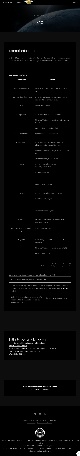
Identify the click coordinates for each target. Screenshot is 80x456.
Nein (45, 279)
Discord (65, 288)
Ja (38, 279)
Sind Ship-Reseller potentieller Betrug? (24, 351)
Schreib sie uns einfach (40, 389)
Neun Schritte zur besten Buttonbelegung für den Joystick (32, 348)
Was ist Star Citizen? (17, 354)
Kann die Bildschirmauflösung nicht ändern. (27, 343)
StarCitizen (12, 2)
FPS (45, 114)
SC (43, 100)
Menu (75, 2)
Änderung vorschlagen (56, 298)
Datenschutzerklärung (45, 423)
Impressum (31, 423)
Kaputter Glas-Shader (18, 346)
